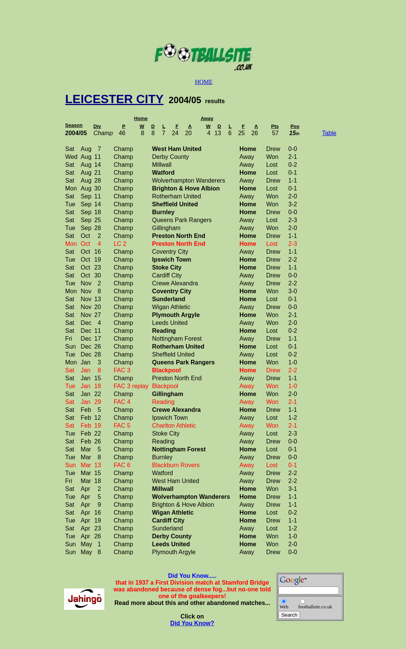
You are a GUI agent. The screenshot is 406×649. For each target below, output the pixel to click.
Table (329, 133)
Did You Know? (192, 623)
